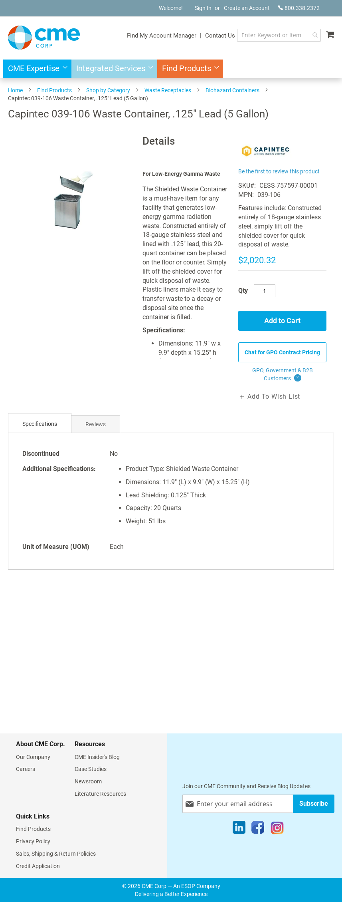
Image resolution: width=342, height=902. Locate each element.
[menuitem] (35, 69)
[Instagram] (277, 829)
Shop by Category (108, 90)
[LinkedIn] (239, 829)
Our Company (33, 757)
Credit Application (38, 866)
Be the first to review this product (279, 171)
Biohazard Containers (232, 90)
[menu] (171, 69)
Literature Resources (100, 794)
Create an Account (247, 8)
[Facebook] (257, 829)
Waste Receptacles (167, 90)
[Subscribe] (313, 804)
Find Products (54, 90)
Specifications (39, 424)
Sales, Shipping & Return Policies (56, 853)
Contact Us (220, 35)
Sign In (203, 8)
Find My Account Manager (161, 35)
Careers (25, 769)
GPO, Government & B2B (282, 374)
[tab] (39, 424)
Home (15, 90)
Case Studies (91, 769)
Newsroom (88, 781)
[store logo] (44, 38)
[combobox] (279, 35)
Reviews (95, 424)
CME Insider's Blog (97, 757)
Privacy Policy (33, 841)
